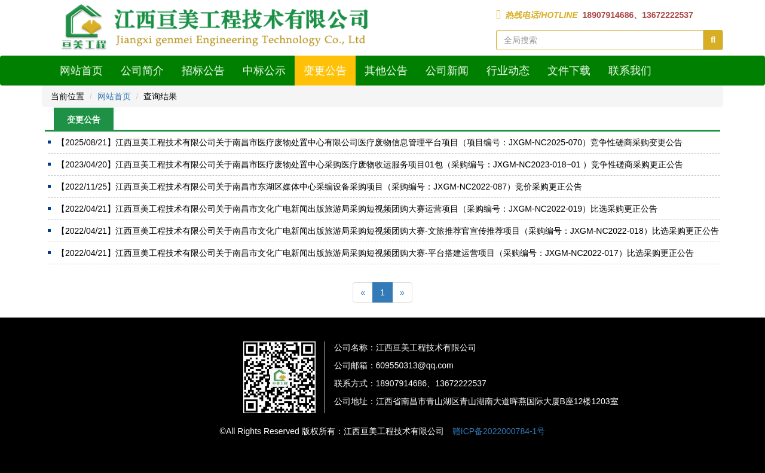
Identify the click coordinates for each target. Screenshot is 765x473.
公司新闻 (447, 71)
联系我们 (629, 71)
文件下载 (568, 71)
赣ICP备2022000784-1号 (499, 431)
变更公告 (325, 71)
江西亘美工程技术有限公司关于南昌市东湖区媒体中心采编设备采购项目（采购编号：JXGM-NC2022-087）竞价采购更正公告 (319, 186)
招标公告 (203, 71)
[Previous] (363, 292)
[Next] (402, 292)
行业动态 (508, 71)
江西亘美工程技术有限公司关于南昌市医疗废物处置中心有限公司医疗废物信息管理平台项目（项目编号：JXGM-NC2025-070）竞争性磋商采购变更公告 (370, 142)
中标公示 (264, 71)
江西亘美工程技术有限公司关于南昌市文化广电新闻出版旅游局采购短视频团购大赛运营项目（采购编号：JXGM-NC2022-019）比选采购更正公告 (357, 208)
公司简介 (142, 71)
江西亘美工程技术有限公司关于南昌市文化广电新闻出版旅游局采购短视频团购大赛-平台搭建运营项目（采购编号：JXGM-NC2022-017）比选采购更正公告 (375, 253)
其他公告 (386, 71)
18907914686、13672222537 (636, 15)
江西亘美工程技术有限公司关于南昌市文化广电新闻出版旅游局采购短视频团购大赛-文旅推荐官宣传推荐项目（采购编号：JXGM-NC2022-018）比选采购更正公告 (388, 231)
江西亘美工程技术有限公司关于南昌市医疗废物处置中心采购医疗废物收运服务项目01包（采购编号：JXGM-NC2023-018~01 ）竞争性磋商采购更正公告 (370, 164)
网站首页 (81, 71)
